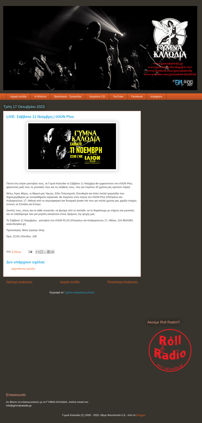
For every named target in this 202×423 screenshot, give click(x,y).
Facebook (137, 96)
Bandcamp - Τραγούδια (67, 96)
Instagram (156, 96)
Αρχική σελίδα (18, 96)
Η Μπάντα (40, 96)
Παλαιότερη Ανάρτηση (122, 282)
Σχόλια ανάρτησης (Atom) (79, 292)
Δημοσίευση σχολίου (23, 268)
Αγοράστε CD (97, 96)
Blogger (140, 415)
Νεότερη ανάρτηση (19, 282)
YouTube (118, 96)
